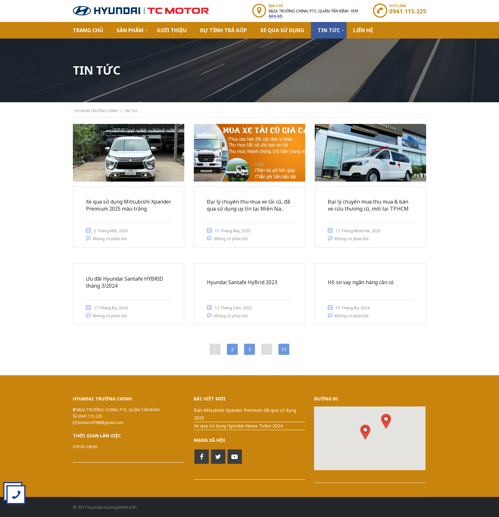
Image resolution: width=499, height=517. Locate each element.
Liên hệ (363, 30)
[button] (386, 421)
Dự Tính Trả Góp (223, 30)
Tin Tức (329, 30)
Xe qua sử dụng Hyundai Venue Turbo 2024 (238, 426)
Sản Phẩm (130, 30)
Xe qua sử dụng (282, 30)
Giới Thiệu (172, 30)
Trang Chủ (88, 30)
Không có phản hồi (110, 238)
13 (283, 349)
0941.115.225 (407, 11)
